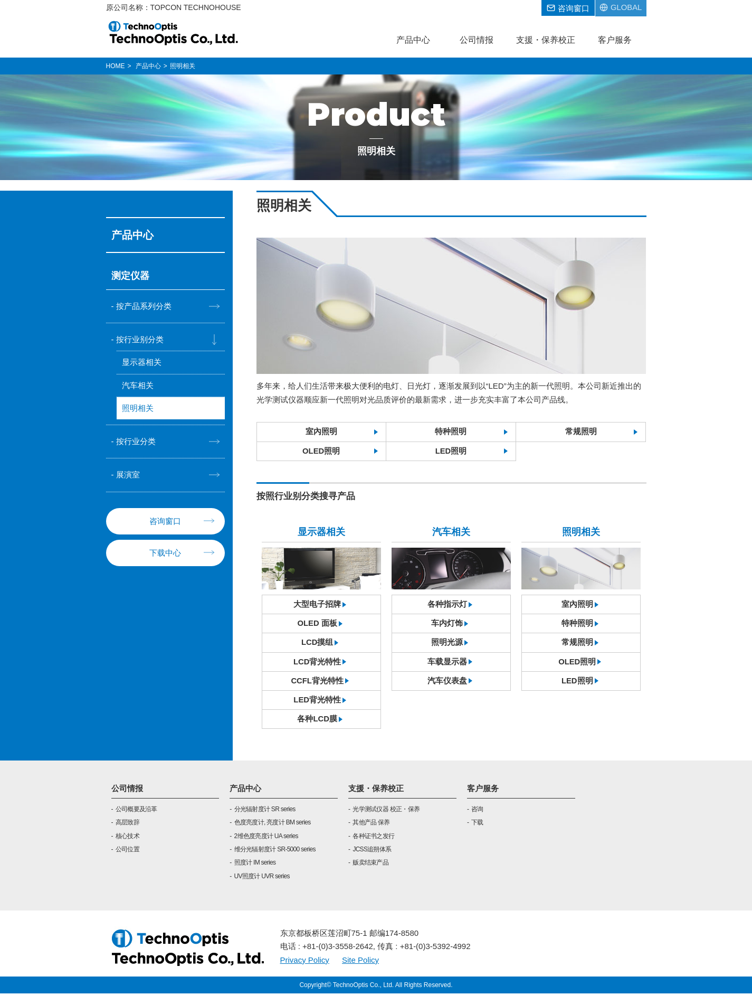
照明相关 (138, 408)
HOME (115, 66)
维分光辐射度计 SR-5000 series (275, 851)
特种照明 (451, 431)
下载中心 (165, 553)
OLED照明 (321, 451)
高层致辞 (127, 824)
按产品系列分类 (144, 306)
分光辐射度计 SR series (265, 810)
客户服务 (483, 789)
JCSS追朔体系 (372, 851)
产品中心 (245, 789)
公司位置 (127, 851)
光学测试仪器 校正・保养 (386, 810)
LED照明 (451, 451)
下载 (477, 824)
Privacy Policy (304, 960)
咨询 (477, 810)
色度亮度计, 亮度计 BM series (272, 824)
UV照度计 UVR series (262, 877)
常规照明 (581, 431)
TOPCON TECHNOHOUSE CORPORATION (174, 32)
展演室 (128, 475)
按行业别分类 (140, 339)
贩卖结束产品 (370, 864)
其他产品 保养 (371, 824)
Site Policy (360, 960)
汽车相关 (138, 385)
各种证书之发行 (373, 837)
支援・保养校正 (376, 789)
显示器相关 (141, 362)
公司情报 (127, 789)
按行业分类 (136, 441)
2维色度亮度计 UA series (266, 837)
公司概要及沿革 (136, 810)
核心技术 (127, 837)
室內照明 (321, 431)
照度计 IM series (255, 864)
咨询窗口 (165, 521)
